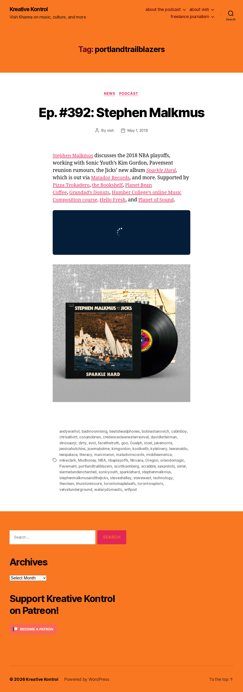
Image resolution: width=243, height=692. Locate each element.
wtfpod (132, 488)
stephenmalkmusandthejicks (84, 477)
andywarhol (69, 431)
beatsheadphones (125, 431)
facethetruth (109, 443)
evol (92, 443)
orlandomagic (174, 460)
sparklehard (130, 471)
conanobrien (90, 437)
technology (165, 477)
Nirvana (137, 460)
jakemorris (164, 443)
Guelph (137, 443)
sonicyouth (108, 471)
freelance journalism (190, 16)
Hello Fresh (115, 200)
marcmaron (105, 454)
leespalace (68, 454)
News (109, 94)
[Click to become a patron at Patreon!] (67, 628)
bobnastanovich (157, 431)
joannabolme (99, 448)
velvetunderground (76, 488)
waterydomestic (109, 488)
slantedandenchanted (78, 471)
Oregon (152, 460)
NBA (102, 460)
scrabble (150, 466)
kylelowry (159, 448)
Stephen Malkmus (74, 156)
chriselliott (68, 437)
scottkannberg (128, 466)
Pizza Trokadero (79, 186)
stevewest (144, 477)
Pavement (68, 466)
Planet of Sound (160, 200)
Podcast (129, 94)
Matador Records (111, 178)
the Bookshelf (117, 186)
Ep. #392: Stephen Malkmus (121, 112)
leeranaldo (179, 448)
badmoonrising (95, 431)
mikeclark (67, 460)
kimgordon (121, 448)
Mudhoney (87, 460)
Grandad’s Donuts (91, 193)
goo (125, 443)
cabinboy (181, 431)
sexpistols (169, 466)
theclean (67, 483)
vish (110, 131)
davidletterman (166, 437)
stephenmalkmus (158, 471)
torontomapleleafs (120, 483)
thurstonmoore (89, 483)
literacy (86, 454)
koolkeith (141, 448)
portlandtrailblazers (96, 466)
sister (184, 466)
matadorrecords (131, 454)
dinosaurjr (67, 443)
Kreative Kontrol (30, 9)
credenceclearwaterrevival (127, 437)
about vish (199, 9)
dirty (82, 443)
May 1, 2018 (137, 131)
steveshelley (122, 477)
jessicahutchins (72, 448)
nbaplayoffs (118, 460)
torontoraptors (151, 483)
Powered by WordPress (87, 678)
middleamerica (160, 454)
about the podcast (163, 9)
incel (149, 443)
